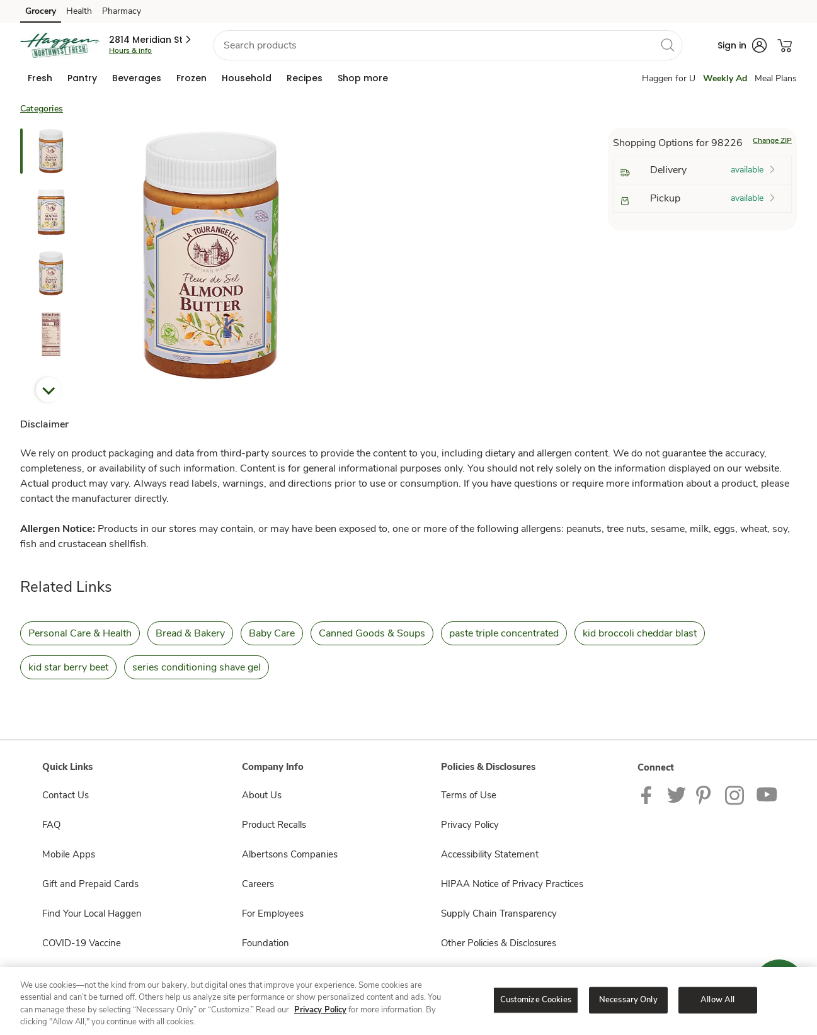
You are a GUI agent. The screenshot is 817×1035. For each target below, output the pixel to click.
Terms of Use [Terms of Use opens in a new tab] (468, 795)
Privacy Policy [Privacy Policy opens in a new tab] (470, 824)
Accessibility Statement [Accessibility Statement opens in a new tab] (490, 854)
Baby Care (272, 633)
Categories (41, 109)
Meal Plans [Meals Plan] (776, 78)
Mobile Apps (68, 854)
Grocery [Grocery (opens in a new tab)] (40, 11)
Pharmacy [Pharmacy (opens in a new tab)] (121, 11)
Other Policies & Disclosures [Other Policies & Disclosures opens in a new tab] (498, 943)
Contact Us (65, 795)
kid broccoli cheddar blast (640, 633)
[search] (667, 45)
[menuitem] (40, 78)
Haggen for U (668, 78)
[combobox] (447, 45)
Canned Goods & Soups (372, 633)
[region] (408, 1001)
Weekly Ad (725, 78)
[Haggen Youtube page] (767, 794)
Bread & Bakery (190, 633)
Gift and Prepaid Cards (90, 884)
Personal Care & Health (80, 633)
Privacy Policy (320, 1009)
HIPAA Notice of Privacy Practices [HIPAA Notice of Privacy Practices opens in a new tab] (512, 884)
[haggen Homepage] (59, 45)
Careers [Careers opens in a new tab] (258, 884)
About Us (262, 795)
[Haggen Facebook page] (649, 794)
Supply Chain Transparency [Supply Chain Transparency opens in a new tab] (499, 913)
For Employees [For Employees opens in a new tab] (273, 913)
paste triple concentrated (504, 633)
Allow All (717, 999)
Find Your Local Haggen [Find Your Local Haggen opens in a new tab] (92, 913)
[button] (151, 39)
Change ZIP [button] (772, 140)
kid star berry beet (68, 667)
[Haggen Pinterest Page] (705, 794)
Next (48, 389)
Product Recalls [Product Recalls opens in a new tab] (274, 824)
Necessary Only (628, 999)
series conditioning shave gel (196, 667)
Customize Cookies (535, 999)
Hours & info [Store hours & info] (130, 50)
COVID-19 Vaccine (81, 943)
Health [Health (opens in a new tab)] (79, 11)
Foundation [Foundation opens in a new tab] (265, 943)
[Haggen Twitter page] (676, 794)
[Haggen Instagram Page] (735, 794)
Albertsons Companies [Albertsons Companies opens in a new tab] (290, 854)
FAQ (51, 824)
